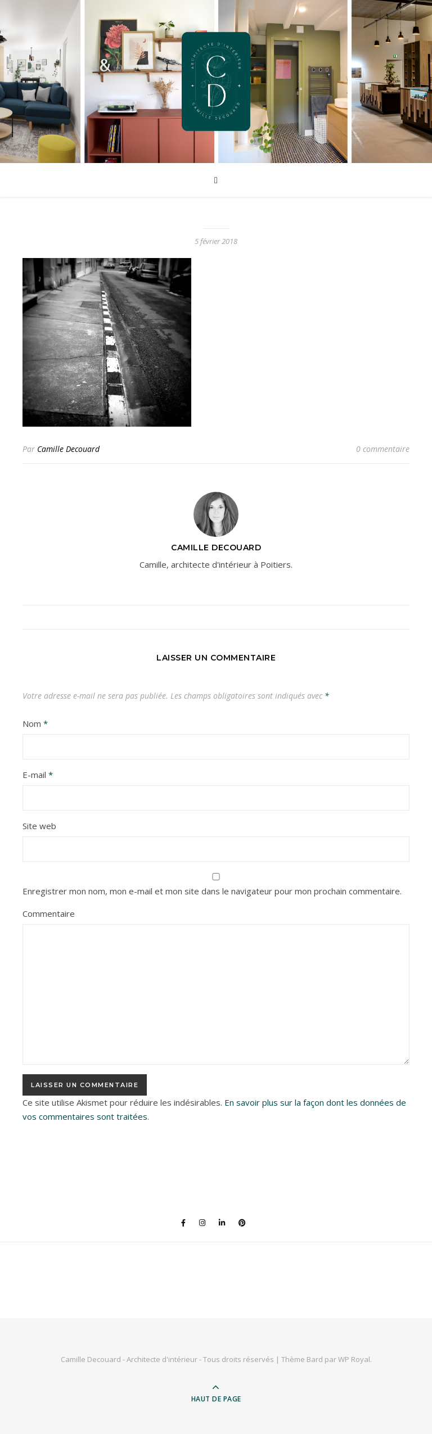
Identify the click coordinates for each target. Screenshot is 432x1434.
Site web (39, 825)
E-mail (37, 774)
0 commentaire (383, 449)
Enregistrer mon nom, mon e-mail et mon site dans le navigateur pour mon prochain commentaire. (212, 891)
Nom (35, 723)
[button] (106, 342)
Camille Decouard (68, 449)
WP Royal (354, 1359)
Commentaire (48, 913)
